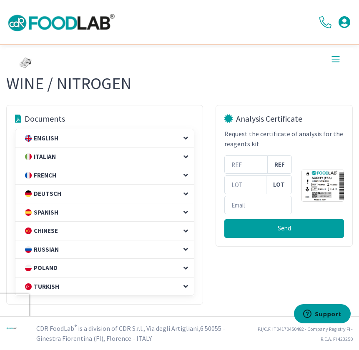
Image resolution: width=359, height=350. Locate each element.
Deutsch (43, 194)
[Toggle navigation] (335, 59)
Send (284, 228)
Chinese (41, 231)
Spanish (41, 212)
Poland (41, 268)
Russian (42, 249)
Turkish (42, 286)
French (40, 175)
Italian (40, 156)
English (41, 138)
